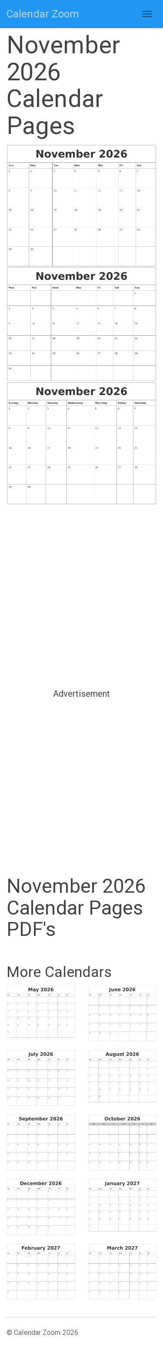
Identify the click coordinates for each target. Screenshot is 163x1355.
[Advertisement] (81, 595)
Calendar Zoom (43, 14)
